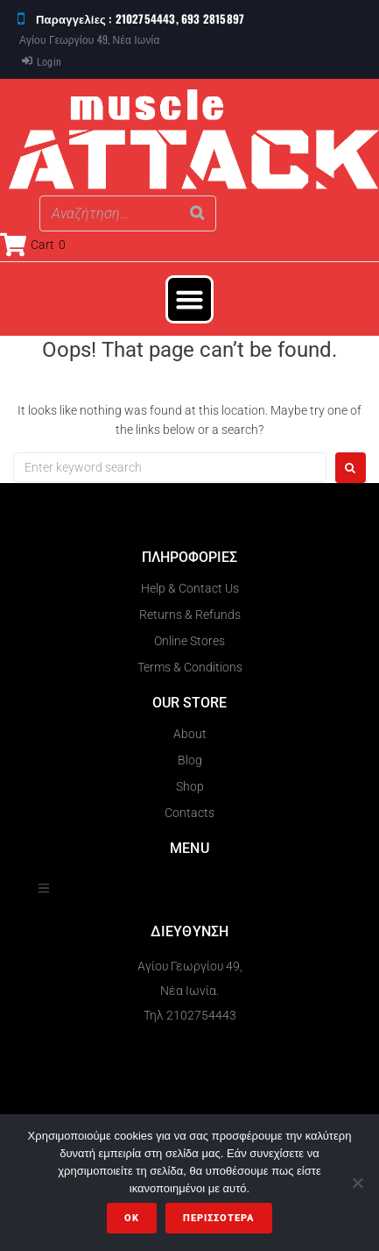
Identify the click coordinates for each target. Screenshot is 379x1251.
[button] (189, 299)
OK (131, 1218)
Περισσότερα (219, 1218)
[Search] (197, 213)
